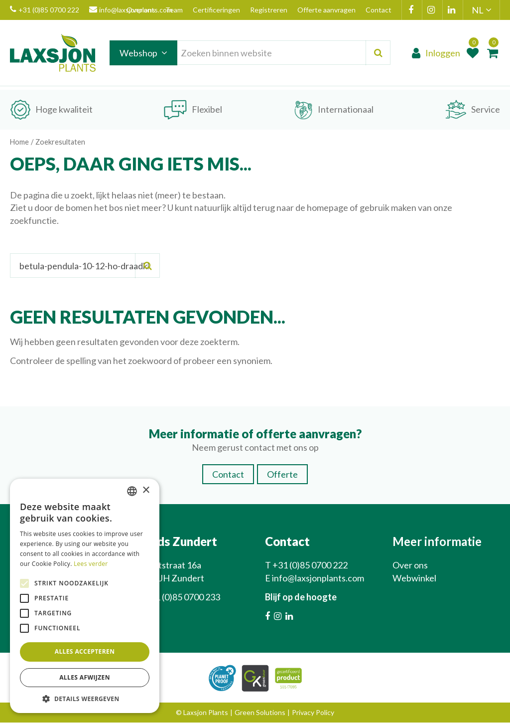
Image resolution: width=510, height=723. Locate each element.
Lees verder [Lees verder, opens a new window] (91, 563)
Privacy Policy (313, 713)
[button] (84, 698)
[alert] (84, 596)
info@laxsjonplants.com (318, 578)
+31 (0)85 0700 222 (44, 10)
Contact (228, 474)
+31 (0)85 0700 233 (182, 597)
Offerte (282, 474)
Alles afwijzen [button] (84, 677)
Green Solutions (260, 713)
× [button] (145, 490)
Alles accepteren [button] (85, 651)
